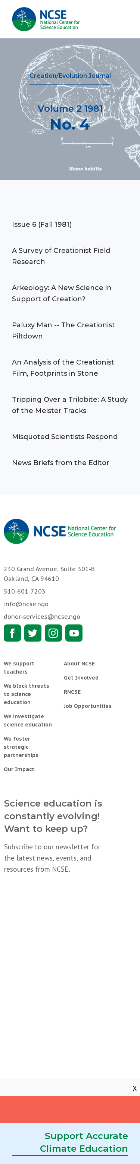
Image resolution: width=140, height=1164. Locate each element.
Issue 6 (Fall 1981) (42, 224)
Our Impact (19, 769)
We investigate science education (28, 720)
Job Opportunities (88, 706)
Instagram (53, 633)
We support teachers (19, 667)
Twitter (32, 633)
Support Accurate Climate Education (84, 1142)
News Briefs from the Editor (60, 463)
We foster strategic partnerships (21, 746)
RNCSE (72, 691)
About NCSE (79, 663)
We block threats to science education (26, 694)
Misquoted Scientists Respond (65, 437)
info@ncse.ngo (26, 604)
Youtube (74, 633)
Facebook (12, 633)
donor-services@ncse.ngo (42, 616)
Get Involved (81, 677)
